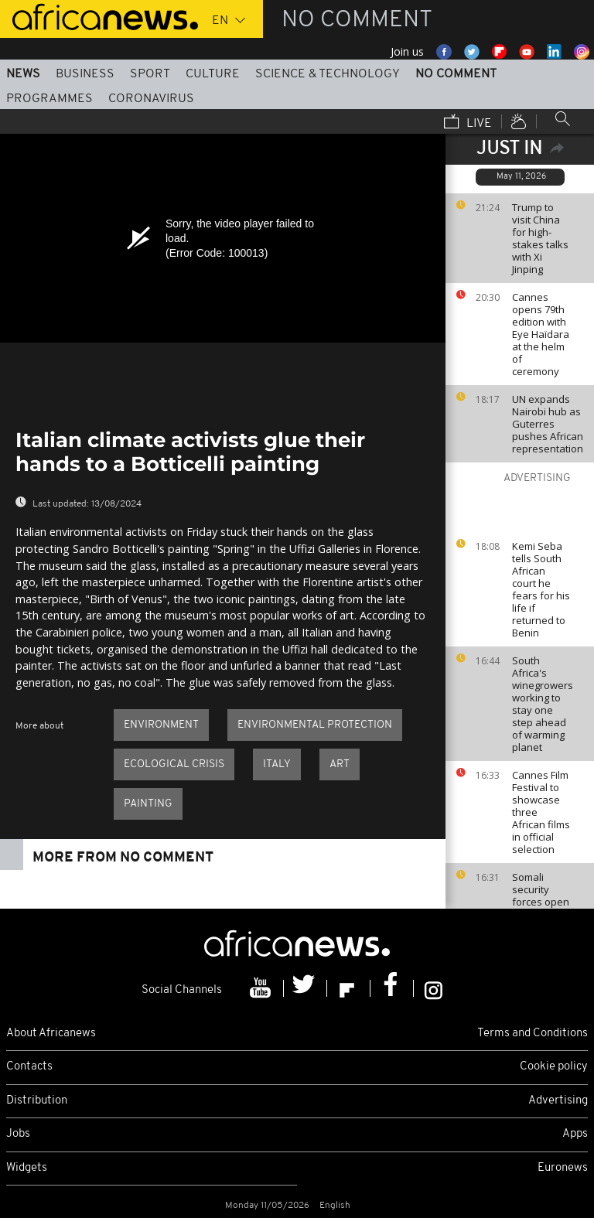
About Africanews (51, 1033)
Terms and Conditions (532, 1033)
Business (85, 74)
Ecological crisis (174, 764)
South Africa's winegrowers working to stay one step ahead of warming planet (542, 703)
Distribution (36, 1101)
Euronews (563, 1168)
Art (339, 764)
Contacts (29, 1067)
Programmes (49, 99)
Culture (213, 74)
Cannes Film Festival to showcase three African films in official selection (541, 812)
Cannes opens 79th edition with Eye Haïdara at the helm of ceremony (540, 334)
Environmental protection (314, 725)
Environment (161, 725)
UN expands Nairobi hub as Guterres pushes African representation (547, 424)
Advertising (558, 1101)
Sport (150, 74)
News (23, 74)
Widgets (26, 1168)
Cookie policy (554, 1067)
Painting (148, 804)
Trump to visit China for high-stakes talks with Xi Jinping (540, 238)
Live (468, 123)
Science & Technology (327, 74)
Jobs (18, 1134)
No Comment (456, 74)
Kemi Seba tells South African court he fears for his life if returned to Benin (541, 589)
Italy (277, 764)
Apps (575, 1134)
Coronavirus (151, 99)
